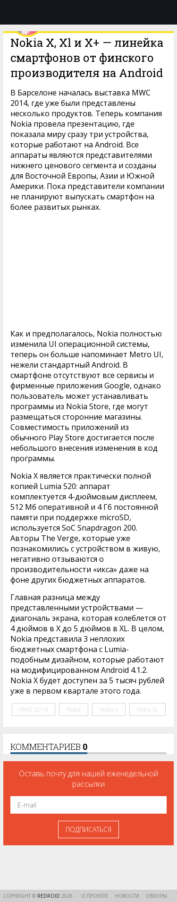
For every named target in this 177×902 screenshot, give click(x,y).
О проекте (94, 896)
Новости (127, 896)
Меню (13, 12)
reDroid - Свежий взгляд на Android (89, 12)
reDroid (49, 896)
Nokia (74, 709)
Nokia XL (147, 709)
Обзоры (156, 896)
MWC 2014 (33, 709)
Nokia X (109, 709)
